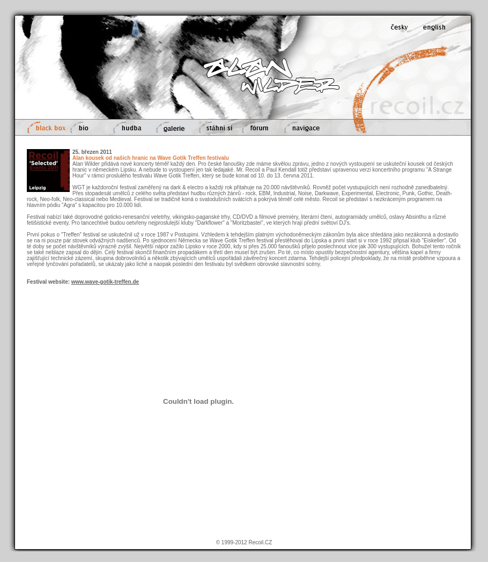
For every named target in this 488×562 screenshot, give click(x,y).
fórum (259, 127)
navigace (305, 127)
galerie (171, 127)
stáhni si (215, 127)
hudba (128, 127)
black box (45, 127)
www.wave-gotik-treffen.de (105, 282)
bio (86, 127)
